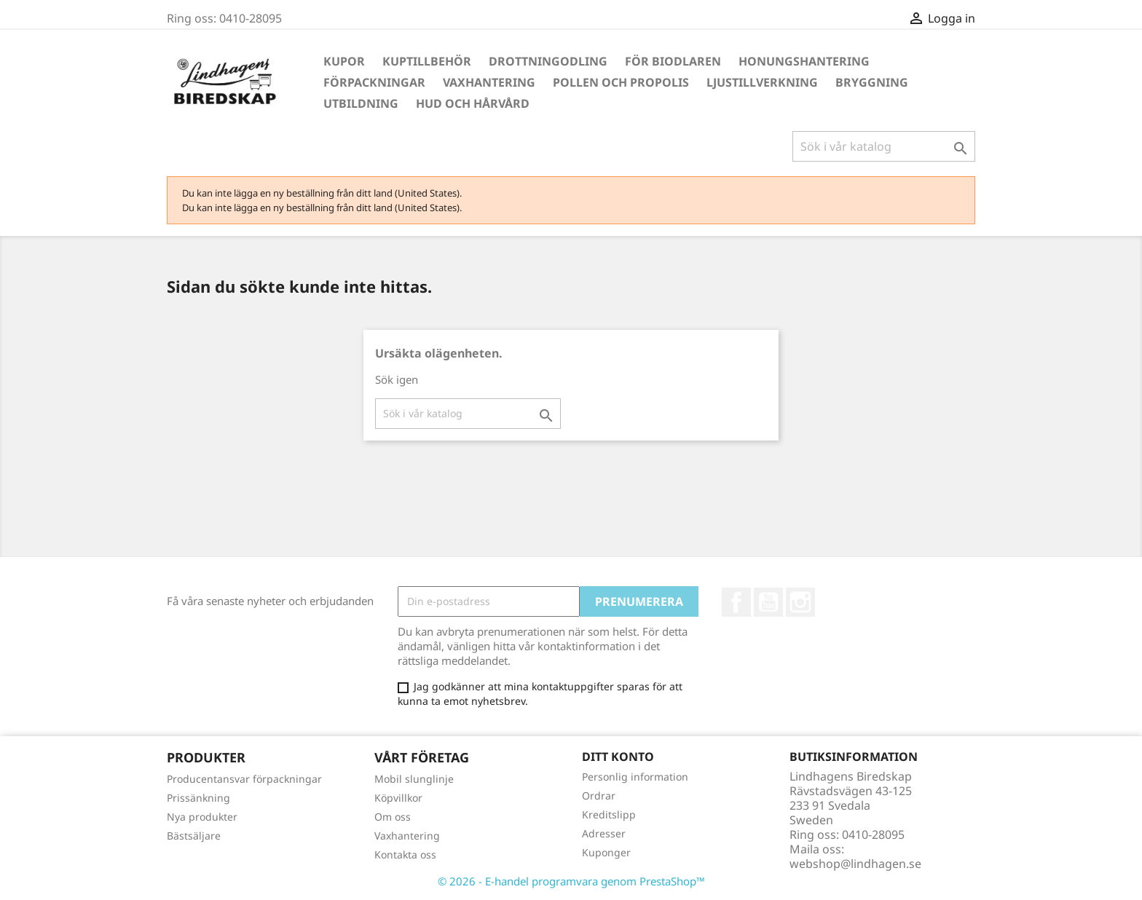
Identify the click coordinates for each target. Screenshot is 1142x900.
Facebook (736, 602)
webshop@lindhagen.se (855, 864)
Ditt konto (618, 757)
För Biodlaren (673, 61)
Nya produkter (202, 817)
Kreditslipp (609, 814)
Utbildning (360, 103)
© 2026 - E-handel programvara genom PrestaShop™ (571, 881)
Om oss (392, 817)
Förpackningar (374, 82)
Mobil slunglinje (414, 779)
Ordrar (598, 795)
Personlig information (635, 776)
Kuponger (606, 852)
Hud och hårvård (472, 103)
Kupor (344, 61)
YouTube (768, 602)
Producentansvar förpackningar (244, 779)
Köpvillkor (398, 798)
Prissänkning (198, 798)
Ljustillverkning (762, 82)
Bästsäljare (194, 835)
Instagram (800, 602)
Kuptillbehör (426, 61)
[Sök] (883, 146)
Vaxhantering (489, 82)
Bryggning (871, 82)
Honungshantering (804, 61)
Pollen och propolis (621, 82)
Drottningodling (548, 61)
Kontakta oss (405, 854)
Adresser (604, 833)
